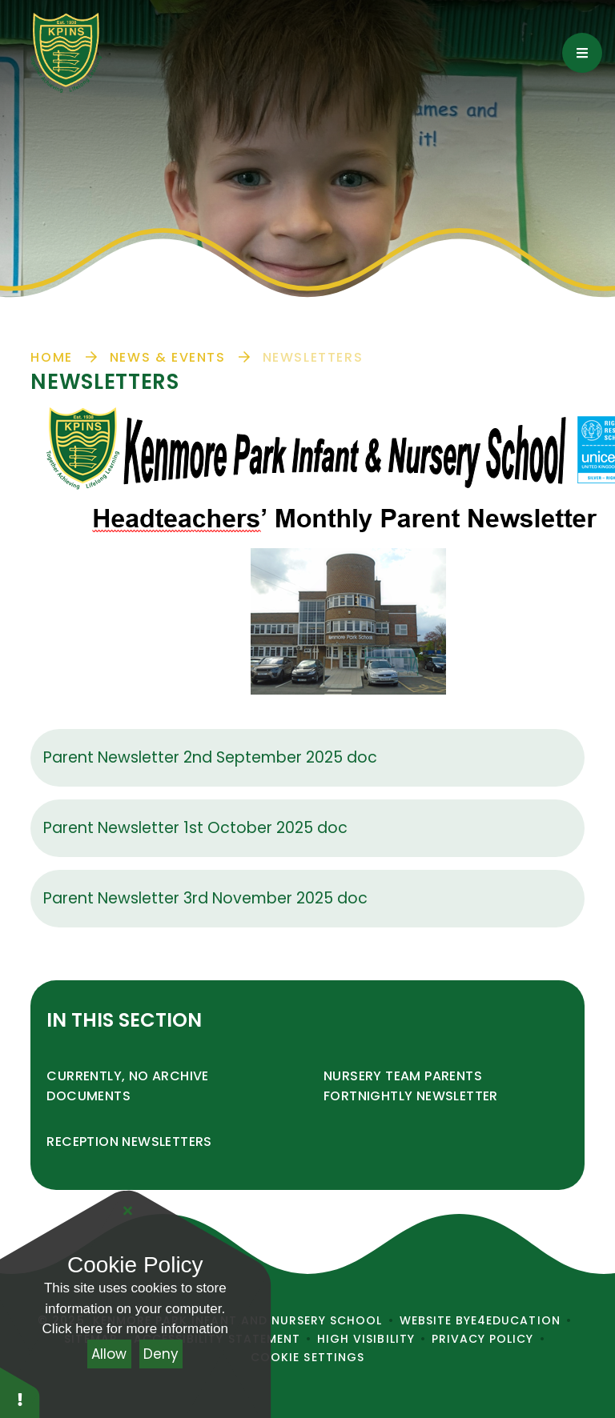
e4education (516, 1320)
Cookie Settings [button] (307, 1357)
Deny (161, 1354)
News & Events (168, 357)
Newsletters (313, 357)
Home (51, 357)
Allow (109, 1354)
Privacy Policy (483, 1339)
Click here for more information (135, 1328)
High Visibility (366, 1339)
